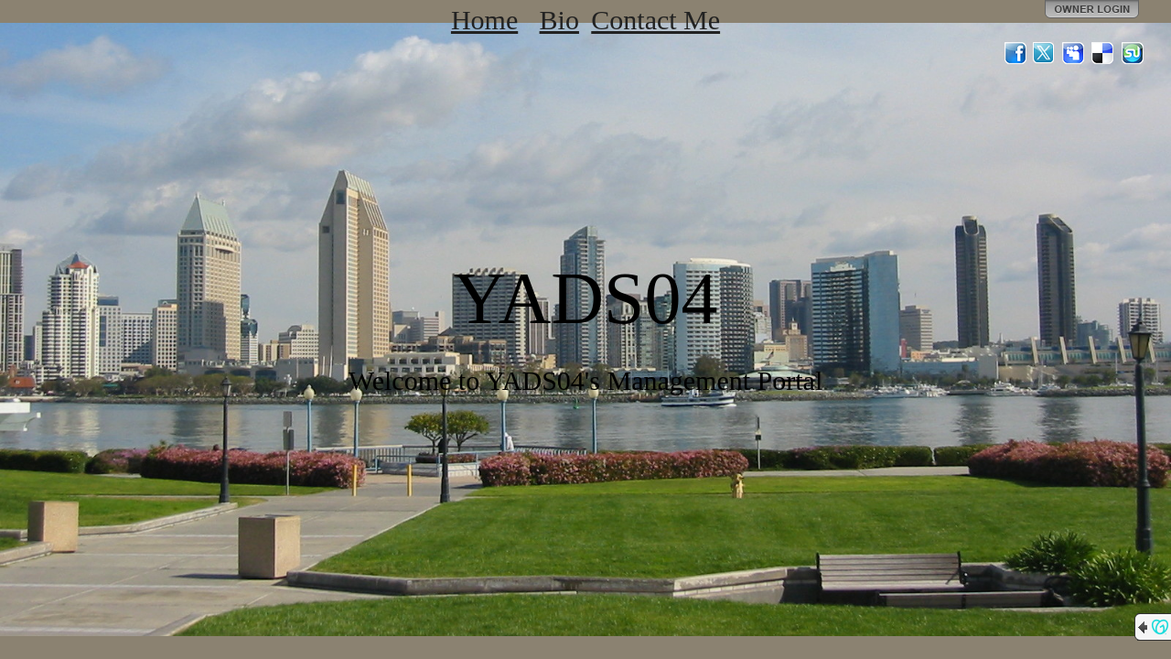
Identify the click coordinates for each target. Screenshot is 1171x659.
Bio (559, 20)
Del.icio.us (1103, 53)
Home (484, 20)
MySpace (1074, 53)
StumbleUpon (1132, 53)
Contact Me (655, 20)
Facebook (1015, 53)
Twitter (1045, 53)
